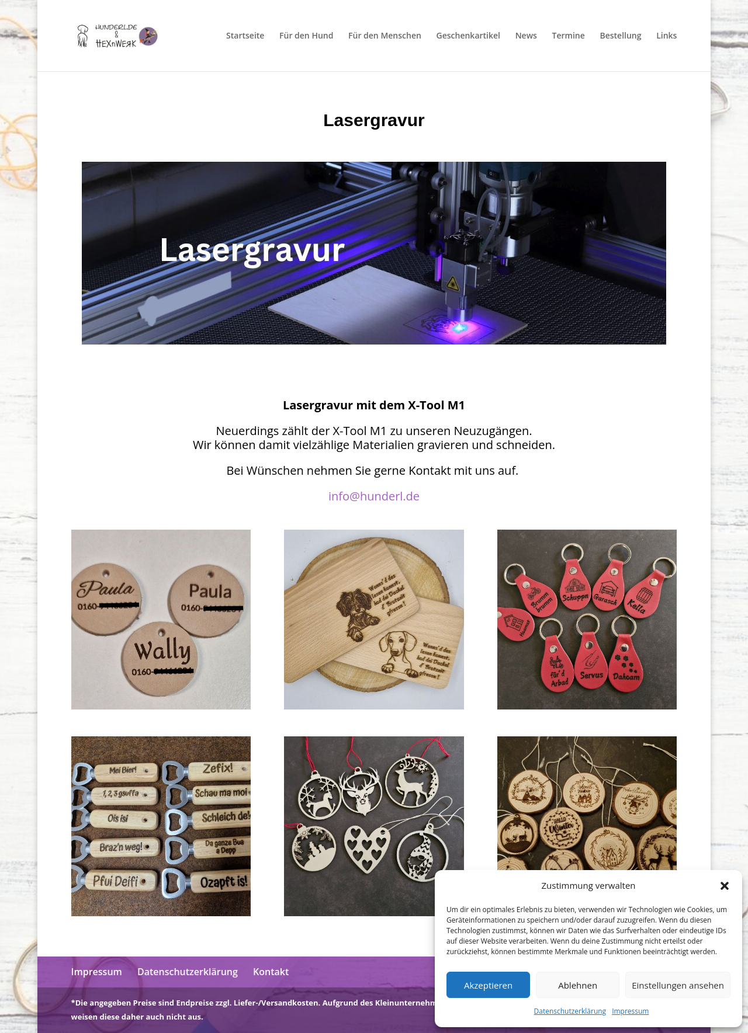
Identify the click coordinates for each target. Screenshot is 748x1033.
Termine (568, 36)
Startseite (245, 36)
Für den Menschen (384, 36)
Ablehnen (577, 985)
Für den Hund (306, 36)
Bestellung (620, 36)
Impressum (630, 1011)
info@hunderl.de (374, 496)
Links (666, 36)
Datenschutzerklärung (570, 1011)
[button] (724, 886)
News (526, 36)
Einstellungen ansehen (678, 985)
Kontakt (271, 971)
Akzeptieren (488, 985)
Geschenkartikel (468, 36)
